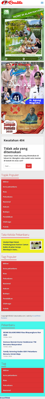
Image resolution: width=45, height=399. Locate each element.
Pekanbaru (7, 197)
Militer (6, 182)
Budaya (6, 212)
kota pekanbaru (10, 187)
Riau (5, 192)
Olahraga (7, 222)
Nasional (7, 202)
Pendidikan (8, 217)
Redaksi (4, 318)
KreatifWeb (36, 316)
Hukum (6, 207)
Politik (6, 227)
